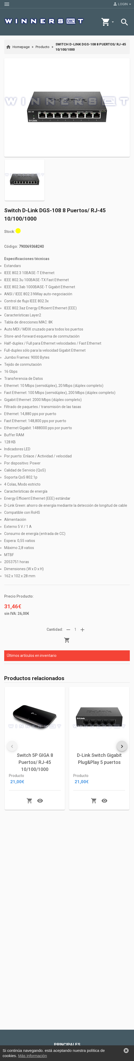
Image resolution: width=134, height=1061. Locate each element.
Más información (32, 1056)
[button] (12, 746)
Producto (42, 47)
